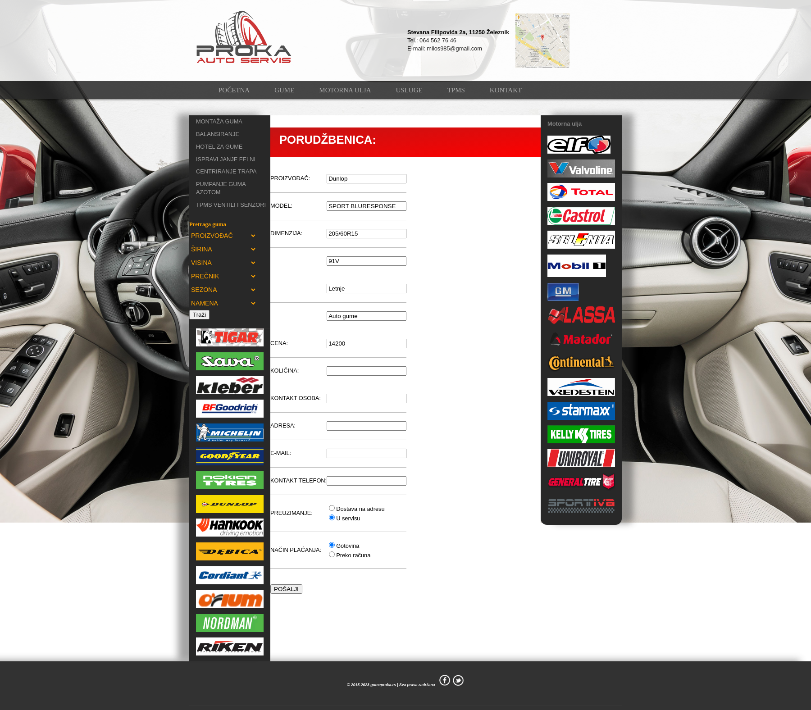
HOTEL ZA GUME (219, 146)
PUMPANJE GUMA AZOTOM (221, 188)
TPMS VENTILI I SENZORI (231, 204)
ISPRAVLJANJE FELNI (225, 159)
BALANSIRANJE (217, 134)
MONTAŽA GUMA (219, 121)
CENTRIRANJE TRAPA (226, 171)
